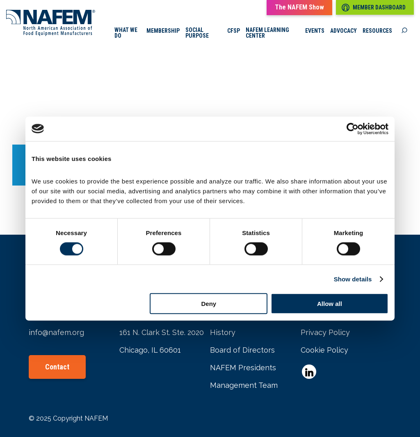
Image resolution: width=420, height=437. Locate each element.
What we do (125, 32)
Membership (163, 31)
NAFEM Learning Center (267, 32)
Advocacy (343, 31)
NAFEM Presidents (243, 367)
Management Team (244, 385)
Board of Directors (242, 350)
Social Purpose (197, 32)
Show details (353, 278)
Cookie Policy (324, 350)
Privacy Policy (325, 332)
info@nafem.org (56, 332)
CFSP (233, 31)
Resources (377, 31)
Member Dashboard (374, 7)
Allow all (329, 303)
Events (314, 31)
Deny (209, 303)
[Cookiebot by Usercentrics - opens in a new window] (352, 128)
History (222, 332)
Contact (57, 366)
